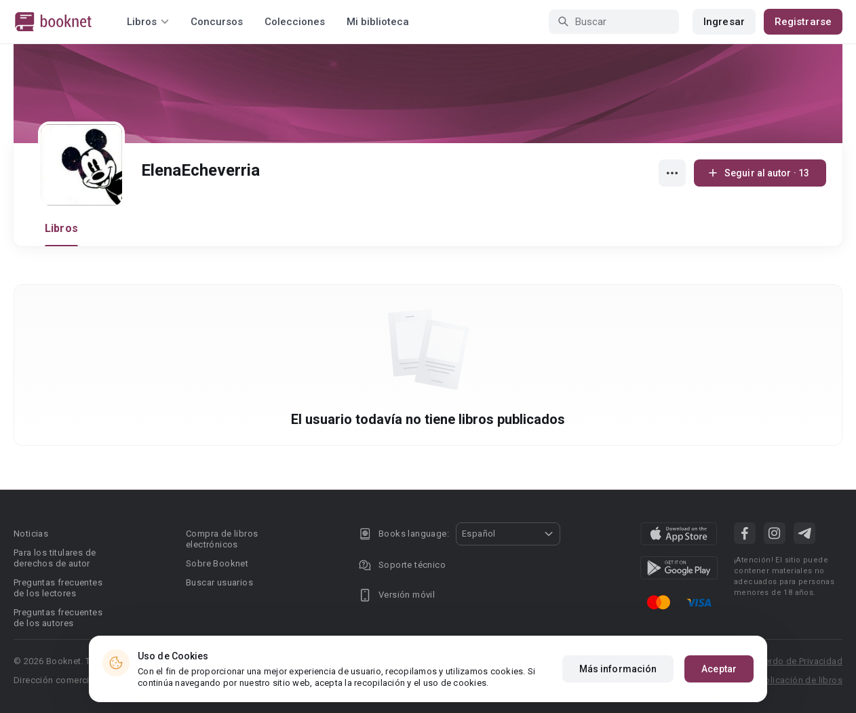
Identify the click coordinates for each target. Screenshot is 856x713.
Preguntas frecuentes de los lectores (58, 587)
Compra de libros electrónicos (222, 539)
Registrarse (803, 22)
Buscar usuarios (219, 582)
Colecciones (295, 22)
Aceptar (719, 668)
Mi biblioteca (378, 22)
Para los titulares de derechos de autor (55, 558)
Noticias (31, 533)
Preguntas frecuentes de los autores (58, 617)
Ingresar (724, 22)
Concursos (217, 22)
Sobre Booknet (217, 563)
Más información (618, 668)
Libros (61, 228)
